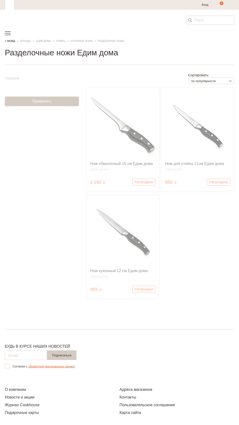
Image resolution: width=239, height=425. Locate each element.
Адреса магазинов (136, 389)
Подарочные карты (22, 413)
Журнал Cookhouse (22, 405)
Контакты (128, 397)
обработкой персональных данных (51, 366)
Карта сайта (130, 413)
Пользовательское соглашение (147, 405)
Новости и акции (19, 397)
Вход (205, 5)
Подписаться (61, 355)
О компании (15, 389)
